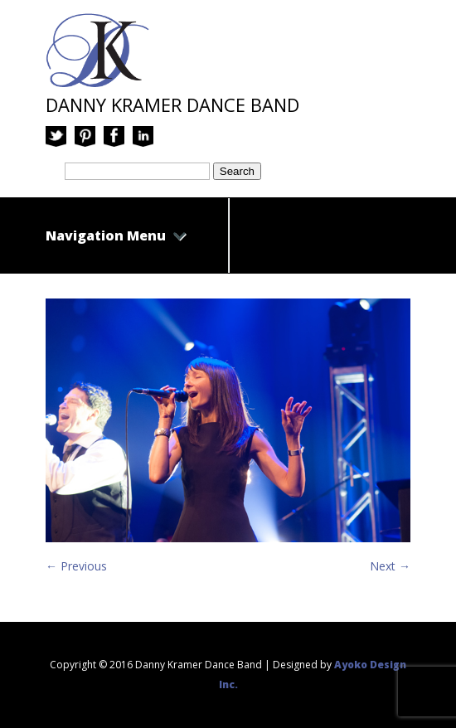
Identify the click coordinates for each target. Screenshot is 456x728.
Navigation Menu (116, 235)
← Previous (76, 566)
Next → (390, 566)
